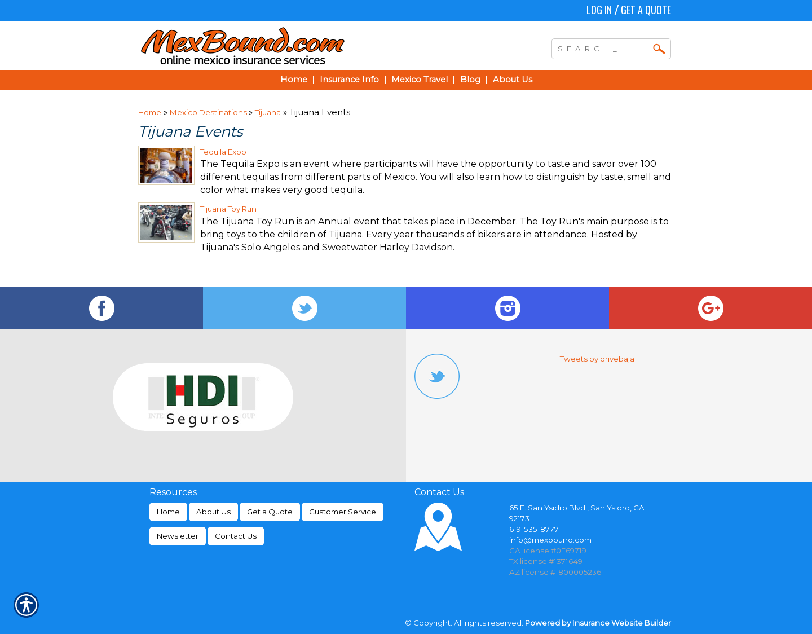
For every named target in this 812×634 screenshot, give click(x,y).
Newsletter (177, 535)
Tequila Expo (223, 151)
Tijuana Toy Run (228, 208)
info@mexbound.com (550, 539)
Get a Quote (646, 9)
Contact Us (236, 535)
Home (149, 112)
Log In (599, 9)
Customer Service (342, 511)
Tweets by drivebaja (597, 358)
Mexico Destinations (209, 112)
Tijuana (268, 112)
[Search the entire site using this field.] (603, 47)
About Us (213, 511)
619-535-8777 (534, 529)
